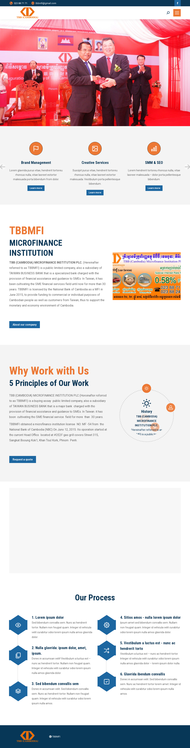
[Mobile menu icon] (177, 12)
